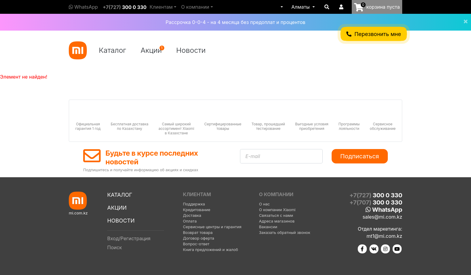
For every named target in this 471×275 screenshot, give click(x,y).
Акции (152, 50)
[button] (281, 7)
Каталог (112, 50)
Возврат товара (198, 232)
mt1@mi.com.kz (384, 236)
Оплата (190, 221)
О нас (264, 204)
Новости (191, 50)
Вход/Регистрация (128, 238)
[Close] (463, 17)
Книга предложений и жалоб (210, 249)
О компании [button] (195, 7)
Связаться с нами (276, 215)
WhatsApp (83, 7)
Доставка (192, 215)
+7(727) (125, 7)
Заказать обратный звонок (284, 232)
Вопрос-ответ (196, 243)
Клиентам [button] (161, 7)
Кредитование (196, 209)
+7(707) (375, 202)
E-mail (252, 156)
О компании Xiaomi (277, 209)
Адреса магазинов (276, 221)
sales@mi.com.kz (382, 217)
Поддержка (194, 204)
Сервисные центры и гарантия (212, 226)
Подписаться (359, 156)
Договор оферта (198, 238)
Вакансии (268, 226)
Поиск (114, 247)
